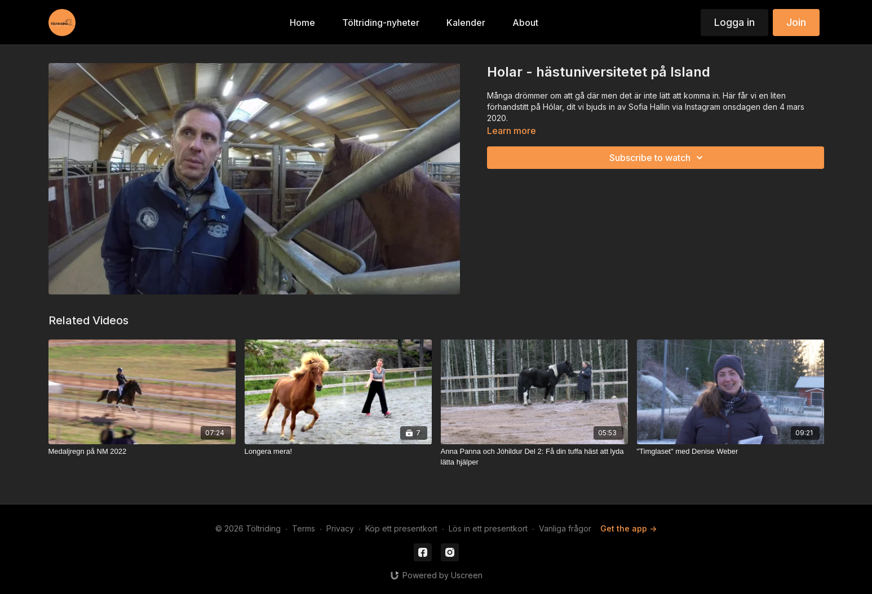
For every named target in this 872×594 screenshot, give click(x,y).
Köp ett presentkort (401, 528)
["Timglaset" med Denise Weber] (730, 451)
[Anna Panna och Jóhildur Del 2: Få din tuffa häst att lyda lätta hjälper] (534, 457)
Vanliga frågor (565, 528)
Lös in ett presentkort (488, 528)
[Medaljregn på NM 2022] (142, 451)
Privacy (340, 528)
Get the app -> (628, 528)
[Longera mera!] (338, 451)
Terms (303, 528)
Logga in (734, 22)
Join (796, 22)
